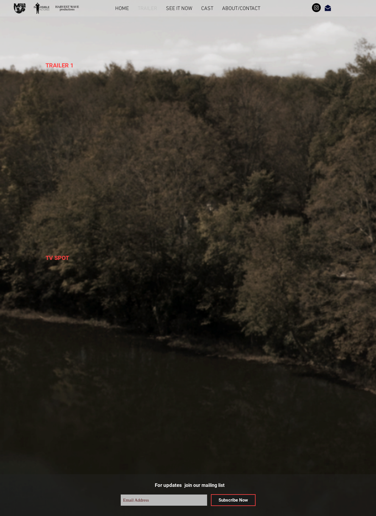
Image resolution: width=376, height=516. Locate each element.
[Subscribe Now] (233, 500)
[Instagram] (316, 7)
